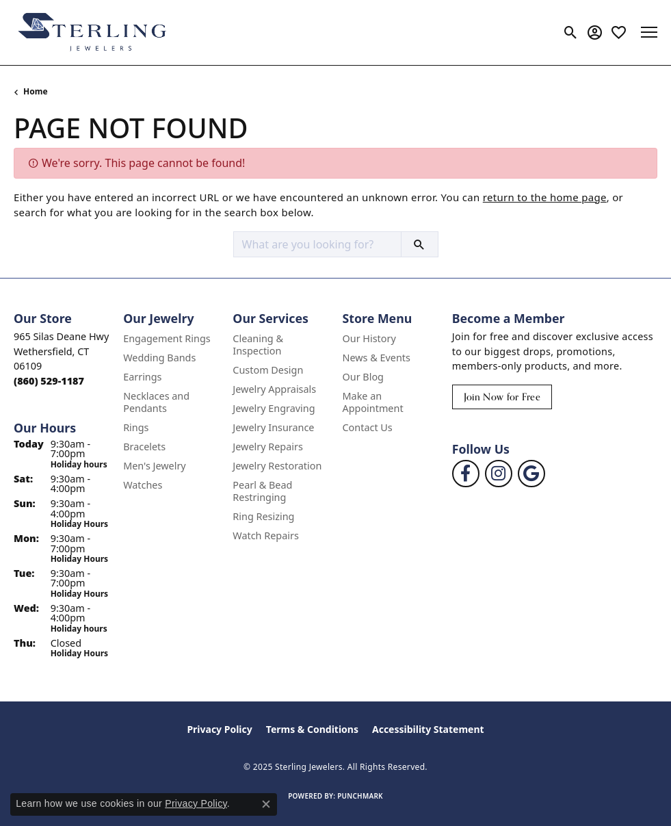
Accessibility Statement (428, 729)
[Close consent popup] (266, 804)
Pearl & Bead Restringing (262, 491)
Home (35, 91)
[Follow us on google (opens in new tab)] (531, 473)
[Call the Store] (49, 380)
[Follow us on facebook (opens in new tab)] (465, 473)
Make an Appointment (373, 402)
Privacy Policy (219, 729)
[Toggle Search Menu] (570, 32)
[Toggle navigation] (649, 32)
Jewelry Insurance (273, 427)
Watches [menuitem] (142, 484)
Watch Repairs (265, 535)
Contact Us (368, 427)
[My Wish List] (618, 32)
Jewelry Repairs (267, 446)
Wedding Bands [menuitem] (159, 357)
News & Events (376, 357)
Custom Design (268, 369)
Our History (369, 338)
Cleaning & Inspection (258, 344)
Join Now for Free (502, 396)
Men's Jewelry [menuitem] (154, 465)
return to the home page (545, 197)
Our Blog (363, 376)
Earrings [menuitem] (142, 376)
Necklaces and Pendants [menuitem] (156, 402)
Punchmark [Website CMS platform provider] (360, 796)
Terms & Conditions (312, 729)
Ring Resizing (263, 516)
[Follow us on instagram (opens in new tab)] (498, 473)
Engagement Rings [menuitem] (167, 338)
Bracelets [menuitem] (144, 446)
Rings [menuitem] (135, 427)
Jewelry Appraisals (274, 389)
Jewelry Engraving (274, 408)
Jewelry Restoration (277, 465)
